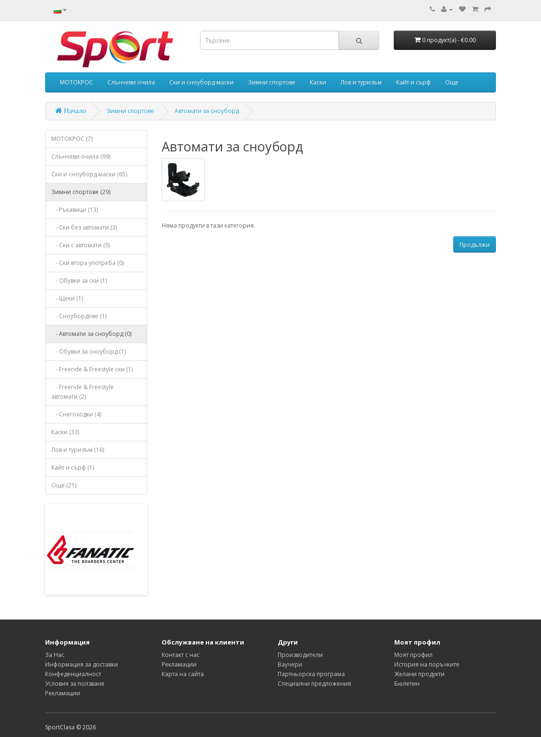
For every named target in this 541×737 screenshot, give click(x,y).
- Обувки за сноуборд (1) (88, 351)
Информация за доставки (81, 664)
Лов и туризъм (361, 82)
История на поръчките (426, 664)
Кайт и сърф (413, 82)
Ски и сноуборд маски (201, 82)
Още (452, 82)
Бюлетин (407, 683)
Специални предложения (314, 683)
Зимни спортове (271, 82)
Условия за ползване (75, 683)
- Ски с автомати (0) (80, 245)
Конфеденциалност (73, 674)
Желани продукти (419, 674)
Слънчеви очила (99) (80, 156)
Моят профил (413, 655)
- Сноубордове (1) (78, 316)
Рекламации (62, 693)
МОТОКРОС (76, 82)
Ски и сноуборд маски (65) (89, 174)
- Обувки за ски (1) (79, 280)
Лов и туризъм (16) (77, 450)
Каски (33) (65, 432)
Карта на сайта (183, 674)
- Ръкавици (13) (74, 210)
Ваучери (290, 664)
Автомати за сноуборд (207, 111)
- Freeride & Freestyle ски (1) (92, 369)
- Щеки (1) (67, 298)
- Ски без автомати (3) (84, 227)
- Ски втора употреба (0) (87, 263)
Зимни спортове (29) (80, 192)
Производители (300, 655)
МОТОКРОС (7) (72, 139)
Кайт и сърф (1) (72, 467)
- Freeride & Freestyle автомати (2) (82, 392)
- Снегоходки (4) (76, 414)
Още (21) (63, 485)
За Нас (54, 655)
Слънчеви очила (131, 82)
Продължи (474, 245)
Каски (318, 82)
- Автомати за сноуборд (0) (91, 334)
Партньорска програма (311, 674)
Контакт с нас (181, 655)
